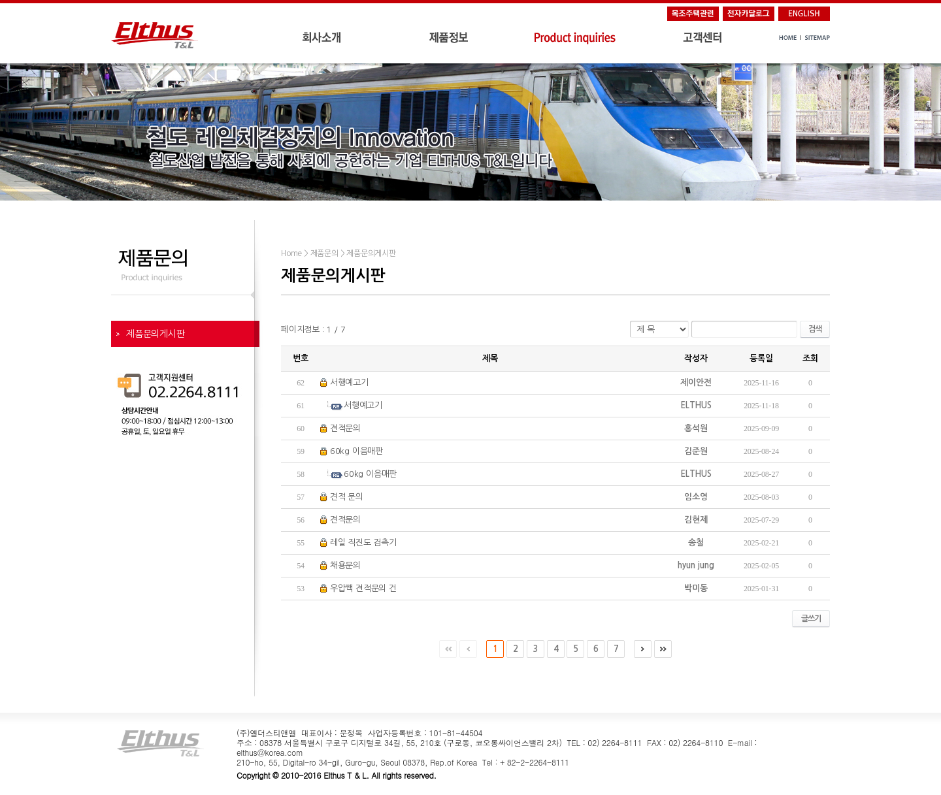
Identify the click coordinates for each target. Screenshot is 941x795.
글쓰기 (811, 619)
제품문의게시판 (155, 333)
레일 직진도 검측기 (363, 542)
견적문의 (345, 428)
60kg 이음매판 (356, 451)
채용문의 (345, 565)
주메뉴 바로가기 (0, 0)
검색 (814, 329)
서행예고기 (349, 382)
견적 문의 (346, 497)
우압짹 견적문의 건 (363, 588)
